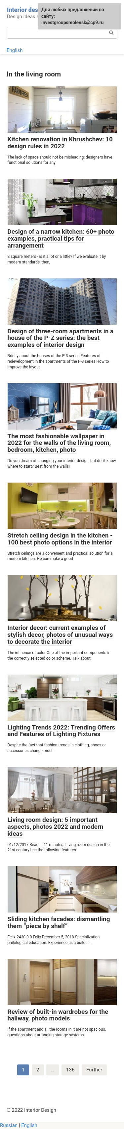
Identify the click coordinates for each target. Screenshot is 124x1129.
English (15, 50)
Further (94, 1070)
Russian (9, 1125)
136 (70, 1070)
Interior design (26, 9)
